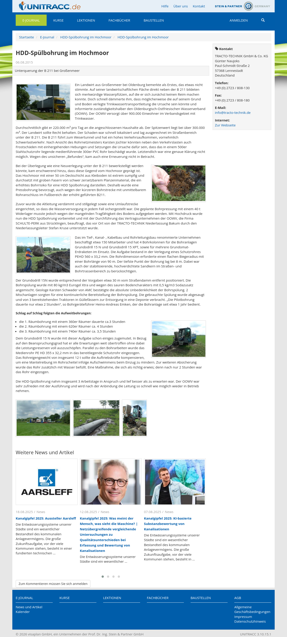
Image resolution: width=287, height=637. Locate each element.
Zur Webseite (225, 125)
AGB (237, 597)
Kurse (58, 20)
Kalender (23, 611)
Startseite (26, 37)
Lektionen (86, 20)
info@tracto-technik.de (233, 112)
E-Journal (31, 20)
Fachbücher (119, 20)
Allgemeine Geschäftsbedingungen (252, 609)
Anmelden (239, 20)
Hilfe (164, 6)
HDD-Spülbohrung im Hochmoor (85, 37)
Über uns (181, 6)
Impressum (243, 616)
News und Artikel (29, 607)
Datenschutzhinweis (250, 621)
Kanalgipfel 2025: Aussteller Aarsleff (46, 518)
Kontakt (199, 6)
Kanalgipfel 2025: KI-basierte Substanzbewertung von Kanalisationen (167, 523)
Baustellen (154, 20)
